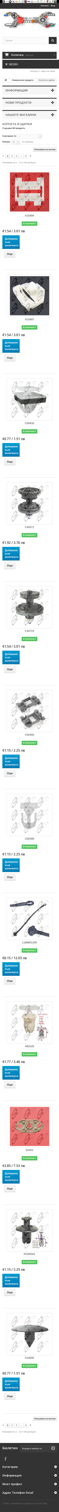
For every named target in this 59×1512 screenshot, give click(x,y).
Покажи (6, 142)
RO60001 (29, 1254)
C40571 (29, 527)
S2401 (29, 1150)
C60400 (29, 734)
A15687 (29, 319)
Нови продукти (18, 102)
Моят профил (12, 1484)
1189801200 (29, 942)
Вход (53, 6)
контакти (34, 71)
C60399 (29, 838)
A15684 (29, 215)
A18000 (29, 1357)
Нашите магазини (21, 115)
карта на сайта (48, 71)
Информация (17, 90)
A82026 (29, 1046)
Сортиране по (9, 136)
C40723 (29, 631)
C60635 (29, 423)
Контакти (45, 6)
